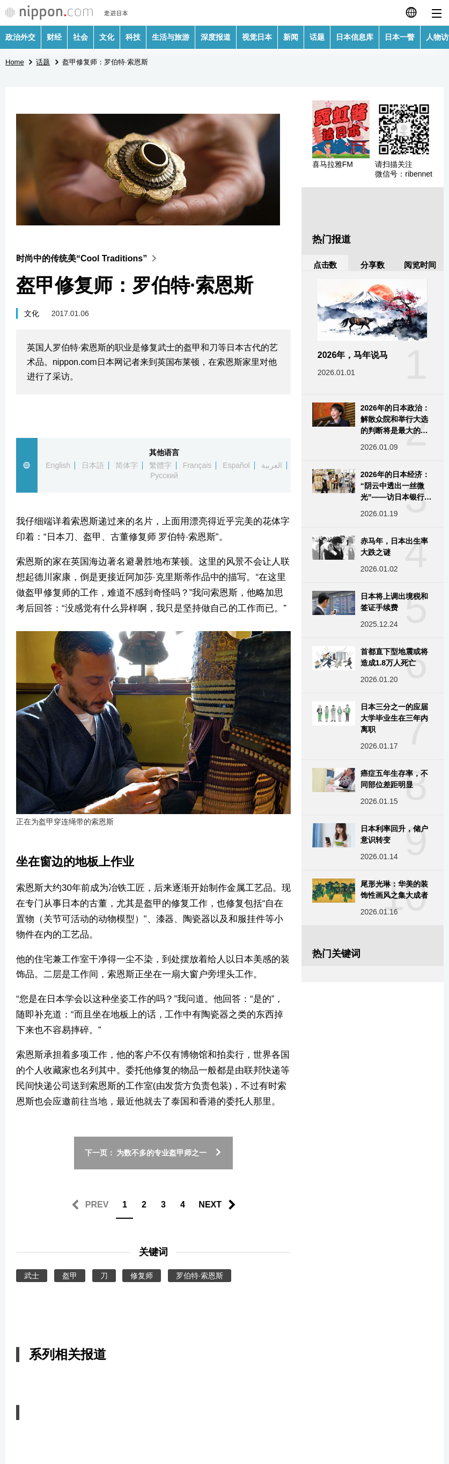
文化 (106, 37)
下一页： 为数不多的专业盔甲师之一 (154, 1152)
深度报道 (216, 37)
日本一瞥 (400, 37)
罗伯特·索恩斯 (199, 1275)
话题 (317, 37)
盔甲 (69, 1275)
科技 (133, 37)
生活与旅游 (170, 37)
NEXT (210, 1204)
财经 (54, 37)
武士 (31, 1275)
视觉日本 (257, 37)
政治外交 (20, 37)
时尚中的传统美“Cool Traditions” (88, 258)
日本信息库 (354, 37)
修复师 (141, 1275)
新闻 (290, 37)
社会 (80, 37)
